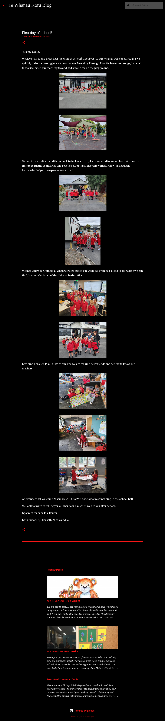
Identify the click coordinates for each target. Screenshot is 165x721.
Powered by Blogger (82, 711)
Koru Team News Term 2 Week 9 (62, 651)
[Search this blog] (147, 5)
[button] (24, 43)
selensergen (89, 717)
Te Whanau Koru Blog (30, 5)
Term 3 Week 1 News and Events (62, 679)
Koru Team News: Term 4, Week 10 (63, 601)
